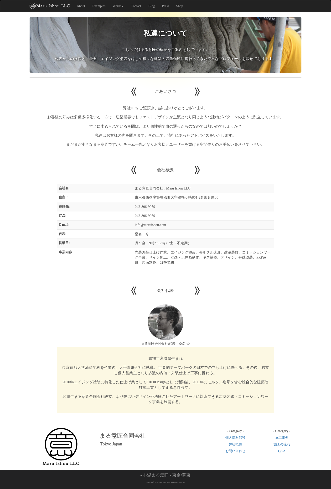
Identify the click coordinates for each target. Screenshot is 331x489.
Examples (98, 6)
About (81, 6)
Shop (179, 6)
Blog (151, 6)
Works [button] (118, 6)
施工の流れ (282, 444)
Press (165, 6)
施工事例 (282, 437)
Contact (136, 6)
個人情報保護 (235, 437)
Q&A (281, 451)
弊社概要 (235, 444)
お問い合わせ (235, 451)
